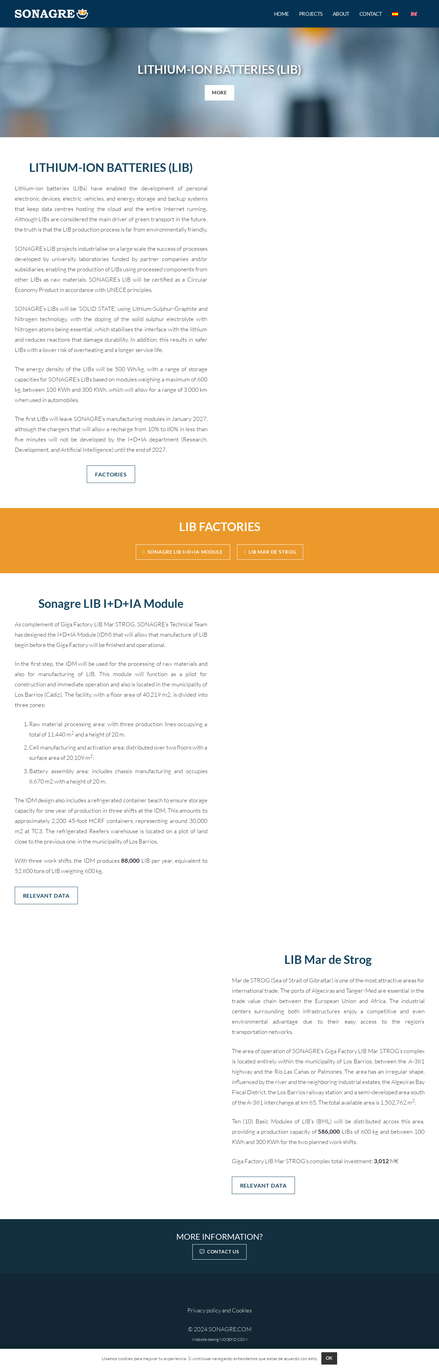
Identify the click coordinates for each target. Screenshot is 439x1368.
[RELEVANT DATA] (46, 895)
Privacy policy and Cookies (219, 1310)
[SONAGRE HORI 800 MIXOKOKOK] (51, 14)
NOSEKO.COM (233, 1339)
